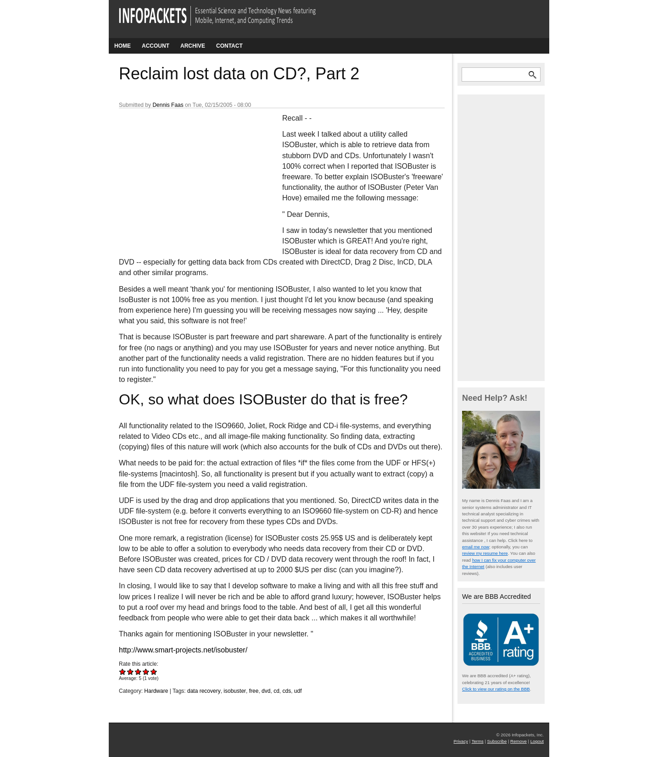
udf (298, 691)
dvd (266, 691)
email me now (475, 546)
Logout (537, 741)
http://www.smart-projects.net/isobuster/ (183, 650)
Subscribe (497, 741)
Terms (478, 741)
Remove (518, 741)
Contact (229, 46)
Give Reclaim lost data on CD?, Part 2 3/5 (138, 671)
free (254, 691)
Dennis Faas (167, 105)
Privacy (461, 741)
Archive (192, 46)
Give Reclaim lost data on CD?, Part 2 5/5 (154, 671)
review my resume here (485, 553)
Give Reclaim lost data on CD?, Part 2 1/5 (123, 671)
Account (155, 46)
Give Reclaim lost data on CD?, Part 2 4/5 (146, 671)
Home (122, 46)
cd (276, 691)
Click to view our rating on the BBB (496, 688)
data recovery (204, 691)
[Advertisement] (188, 173)
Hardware (156, 691)
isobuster (234, 691)
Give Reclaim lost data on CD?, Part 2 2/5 (130, 671)
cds (286, 691)
